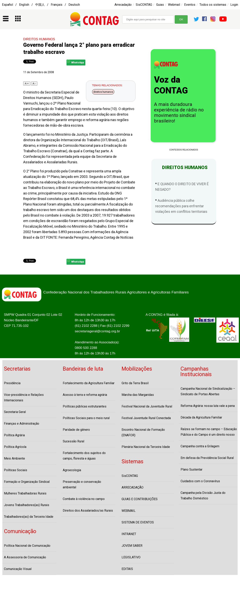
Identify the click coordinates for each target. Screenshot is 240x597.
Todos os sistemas (212, 5)
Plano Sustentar (191, 469)
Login (234, 5)
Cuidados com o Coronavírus (200, 481)
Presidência (12, 383)
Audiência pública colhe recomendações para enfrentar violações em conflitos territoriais (181, 206)
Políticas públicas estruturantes (84, 406)
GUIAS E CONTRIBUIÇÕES (140, 499)
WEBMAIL (129, 511)
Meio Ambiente (14, 458)
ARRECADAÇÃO (132, 487)
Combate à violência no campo (84, 499)
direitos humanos (103, 91)
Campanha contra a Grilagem (200, 446)
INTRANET (129, 534)
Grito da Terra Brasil (135, 383)
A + (27, 83)
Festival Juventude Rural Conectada (146, 418)
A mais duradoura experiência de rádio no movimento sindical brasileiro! (179, 113)
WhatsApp (75, 62)
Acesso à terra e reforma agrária (85, 395)
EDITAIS (127, 569)
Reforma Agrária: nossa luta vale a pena (208, 406)
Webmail (174, 5)
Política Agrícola (15, 447)
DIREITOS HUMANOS (39, 39)
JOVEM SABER (132, 545)
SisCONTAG (144, 5)
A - (34, 83)
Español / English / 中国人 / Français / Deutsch (41, 5)
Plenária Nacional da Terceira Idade (146, 447)
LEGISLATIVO (131, 557)
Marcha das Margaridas (138, 395)
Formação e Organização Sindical (27, 482)
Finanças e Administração (21, 423)
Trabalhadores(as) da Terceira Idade (28, 517)
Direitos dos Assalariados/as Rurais (88, 510)
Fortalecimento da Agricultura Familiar (88, 383)
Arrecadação (123, 5)
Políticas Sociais (15, 470)
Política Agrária (14, 435)
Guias (160, 5)
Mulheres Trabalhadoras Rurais (25, 493)
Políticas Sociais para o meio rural (86, 418)
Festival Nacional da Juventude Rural (147, 406)
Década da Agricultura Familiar (201, 417)
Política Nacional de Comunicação (27, 545)
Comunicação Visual (17, 569)
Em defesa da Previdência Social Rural (207, 458)
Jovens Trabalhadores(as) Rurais (26, 505)
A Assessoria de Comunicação (25, 557)
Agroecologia (72, 470)
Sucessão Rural (73, 441)
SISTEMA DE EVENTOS (138, 522)
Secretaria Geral (15, 412)
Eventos (189, 5)
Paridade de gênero (76, 430)
